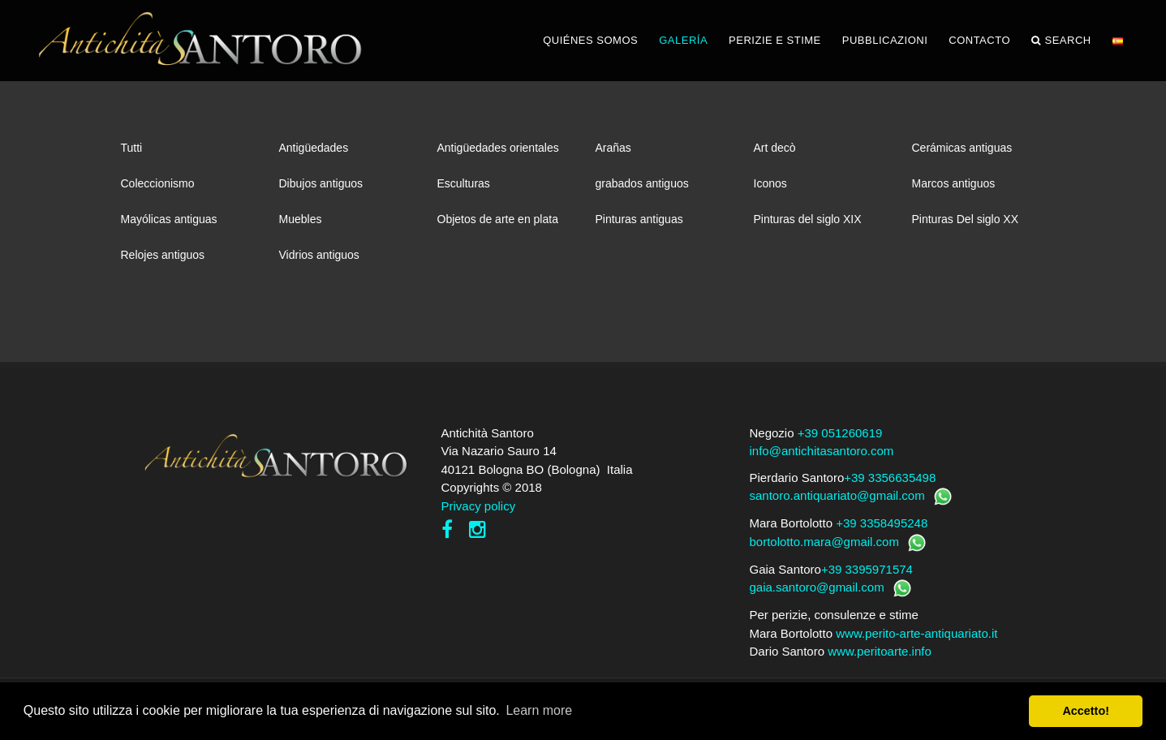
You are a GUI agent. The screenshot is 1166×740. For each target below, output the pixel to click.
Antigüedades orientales (498, 147)
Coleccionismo (158, 183)
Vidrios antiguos (319, 254)
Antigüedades (314, 147)
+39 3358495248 (881, 523)
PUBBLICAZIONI (884, 40)
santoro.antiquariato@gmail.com (837, 495)
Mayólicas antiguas (169, 219)
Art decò (775, 147)
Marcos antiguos (954, 183)
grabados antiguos (642, 183)
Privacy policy (478, 506)
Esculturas (463, 183)
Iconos (770, 183)
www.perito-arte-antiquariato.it (916, 633)
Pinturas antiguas (639, 219)
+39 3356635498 (890, 477)
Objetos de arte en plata (497, 219)
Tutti (132, 147)
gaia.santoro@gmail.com (817, 587)
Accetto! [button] (1085, 710)
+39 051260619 (840, 433)
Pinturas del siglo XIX (808, 219)
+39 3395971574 (867, 569)
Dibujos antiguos (321, 183)
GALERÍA (683, 40)
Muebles (300, 219)
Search (1061, 40)
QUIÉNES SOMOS (590, 40)
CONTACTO (979, 40)
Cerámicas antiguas (962, 147)
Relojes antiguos (163, 254)
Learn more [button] (539, 710)
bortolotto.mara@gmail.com (824, 542)
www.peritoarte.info (880, 651)
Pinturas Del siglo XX (965, 219)
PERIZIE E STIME (775, 40)
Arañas (613, 147)
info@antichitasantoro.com (822, 451)
